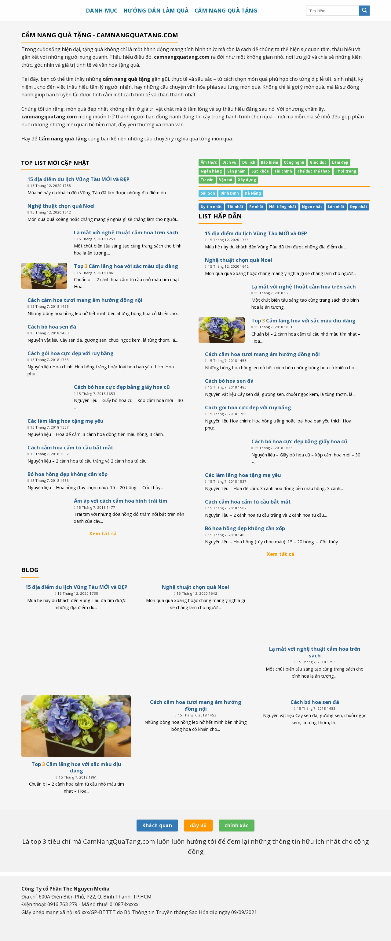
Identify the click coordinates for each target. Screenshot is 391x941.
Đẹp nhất (358, 206)
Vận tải (225, 180)
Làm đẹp (340, 162)
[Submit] (364, 11)
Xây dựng (247, 180)
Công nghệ (294, 162)
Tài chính (283, 171)
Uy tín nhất (211, 206)
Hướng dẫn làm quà (156, 10)
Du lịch (248, 162)
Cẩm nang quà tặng (226, 10)
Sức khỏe (260, 171)
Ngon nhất (312, 206)
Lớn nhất (336, 206)
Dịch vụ (229, 162)
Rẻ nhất (256, 206)
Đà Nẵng (253, 193)
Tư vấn (207, 180)
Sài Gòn (208, 193)
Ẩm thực (209, 162)
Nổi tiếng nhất (282, 206)
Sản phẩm (236, 171)
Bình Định (230, 193)
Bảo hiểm (269, 162)
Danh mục (102, 10)
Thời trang (346, 171)
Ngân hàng (211, 171)
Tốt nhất (235, 206)
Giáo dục (318, 162)
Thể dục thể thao (314, 171)
